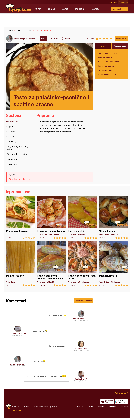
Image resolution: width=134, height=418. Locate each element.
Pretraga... (106, 8)
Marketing (47, 407)
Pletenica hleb (82, 217)
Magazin (79, 9)
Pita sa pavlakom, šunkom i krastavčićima (51, 263)
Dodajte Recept (119, 9)
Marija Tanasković (27, 39)
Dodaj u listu (121, 38)
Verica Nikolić (81, 379)
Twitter (90, 407)
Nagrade (95, 9)
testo (28, 179)
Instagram (112, 407)
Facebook (79, 407)
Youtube (101, 407)
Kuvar (38, 9)
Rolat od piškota (105, 57)
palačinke (16, 179)
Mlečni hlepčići (113, 217)
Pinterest (124, 407)
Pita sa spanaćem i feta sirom (82, 263)
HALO (20, 410)
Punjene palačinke (20, 217)
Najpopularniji (120, 46)
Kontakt (54, 407)
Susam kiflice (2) (113, 263)
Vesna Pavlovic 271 (17, 334)
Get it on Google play (121, 401)
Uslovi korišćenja (37, 407)
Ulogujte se (124, 2)
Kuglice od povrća (106, 66)
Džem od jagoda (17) (107, 74)
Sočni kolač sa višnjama (108, 62)
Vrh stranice (120, 393)
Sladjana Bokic (81, 349)
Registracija (113, 2)
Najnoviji (102, 46)
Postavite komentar (83, 301)
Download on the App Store (107, 401)
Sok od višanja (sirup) (107, 53)
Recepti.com (19, 8)
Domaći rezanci (20, 263)
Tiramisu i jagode (105, 70)
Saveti (65, 9)
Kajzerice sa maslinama (51, 217)
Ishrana (51, 9)
